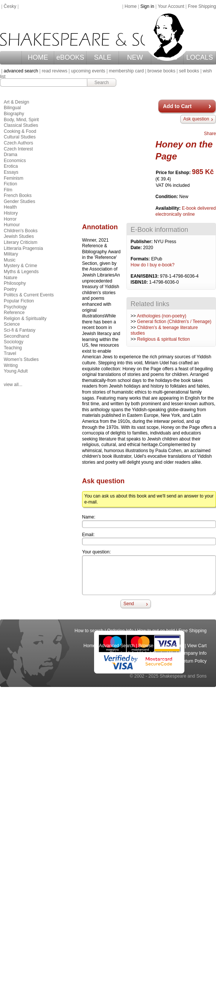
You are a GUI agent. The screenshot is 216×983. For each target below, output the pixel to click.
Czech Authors (18, 143)
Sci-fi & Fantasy (19, 330)
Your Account (171, 6)
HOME (38, 57)
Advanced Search (117, 645)
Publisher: (142, 241)
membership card (126, 71)
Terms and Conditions (134, 661)
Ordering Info (120, 630)
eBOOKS (70, 57)
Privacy (168, 661)
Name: (88, 517)
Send (128, 603)
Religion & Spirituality (25, 318)
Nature (10, 277)
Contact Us (163, 653)
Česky (10, 6)
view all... (13, 384)
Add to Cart (177, 106)
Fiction (10, 183)
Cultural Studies (20, 137)
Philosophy (15, 283)
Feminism (13, 178)
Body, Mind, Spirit (21, 119)
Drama (10, 154)
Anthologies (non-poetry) (161, 316)
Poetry (10, 289)
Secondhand (16, 336)
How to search (89, 630)
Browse (146, 645)
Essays (11, 172)
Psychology (15, 307)
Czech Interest (18, 149)
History (11, 213)
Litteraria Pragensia (23, 248)
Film (8, 189)
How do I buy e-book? (153, 265)
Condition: (167, 196)
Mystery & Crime (20, 265)
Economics (15, 160)
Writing (11, 365)
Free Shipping (202, 6)
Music (9, 260)
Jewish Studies (19, 236)
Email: (88, 534)
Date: (137, 247)
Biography (14, 113)
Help (144, 653)
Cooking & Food (20, 131)
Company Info (192, 653)
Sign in (147, 6)
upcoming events (88, 71)
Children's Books (21, 230)
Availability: (168, 208)
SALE (102, 57)
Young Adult (16, 371)
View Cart (197, 645)
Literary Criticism (20, 242)
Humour (12, 224)
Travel (10, 353)
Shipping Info (123, 653)
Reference (14, 312)
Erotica (11, 166)
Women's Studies (21, 359)
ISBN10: (140, 282)
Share (210, 133)
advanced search (21, 71)
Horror (10, 219)
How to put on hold (156, 630)
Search (101, 82)
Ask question (196, 119)
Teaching (13, 347)
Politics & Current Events (29, 295)
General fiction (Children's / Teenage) (174, 321)
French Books (18, 195)
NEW (135, 57)
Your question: (96, 552)
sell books (189, 71)
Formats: (141, 259)
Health (10, 207)
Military (11, 254)
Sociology (13, 341)
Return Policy (193, 661)
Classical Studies (21, 125)
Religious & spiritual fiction (163, 339)
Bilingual (12, 107)
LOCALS (199, 57)
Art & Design (16, 102)
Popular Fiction (19, 301)
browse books (161, 71)
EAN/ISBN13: (145, 276)
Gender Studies (19, 201)
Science (12, 324)
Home (131, 6)
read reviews (54, 71)
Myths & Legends (21, 271)
